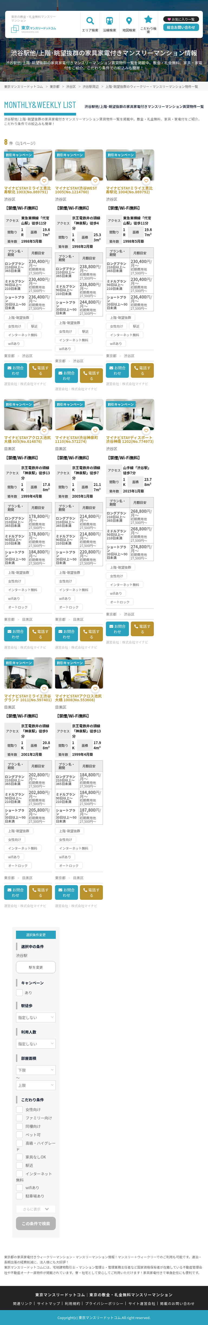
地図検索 (128, 30)
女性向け (33, 1109)
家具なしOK (35, 1157)
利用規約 (72, 1303)
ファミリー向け (38, 1118)
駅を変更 (36, 967)
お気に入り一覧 (183, 19)
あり (28, 992)
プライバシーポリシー (104, 1303)
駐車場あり (34, 1196)
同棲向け (33, 1126)
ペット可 (33, 1134)
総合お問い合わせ (181, 27)
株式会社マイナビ (33, 383)
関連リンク (22, 1303)
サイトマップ (48, 1303)
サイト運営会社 (141, 1303)
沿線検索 (109, 30)
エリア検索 (90, 30)
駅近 (29, 1165)
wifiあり (32, 1187)
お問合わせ (18, 370)
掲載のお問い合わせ (177, 1303)
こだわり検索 (148, 30)
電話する (43, 370)
